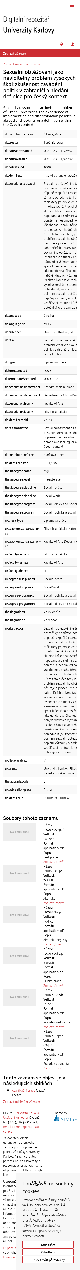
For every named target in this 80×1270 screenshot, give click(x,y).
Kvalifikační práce (23, 1090)
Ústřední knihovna (15, 1117)
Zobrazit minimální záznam (21, 64)
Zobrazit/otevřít (53, 861)
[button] (61, 44)
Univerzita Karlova (26, 1113)
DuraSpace (10, 1257)
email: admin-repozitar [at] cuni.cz (21, 1128)
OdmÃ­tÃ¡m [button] (48, 1252)
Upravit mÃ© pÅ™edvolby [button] (48, 1259)
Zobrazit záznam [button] (16, 53)
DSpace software (14, 1248)
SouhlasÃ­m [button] (48, 1244)
